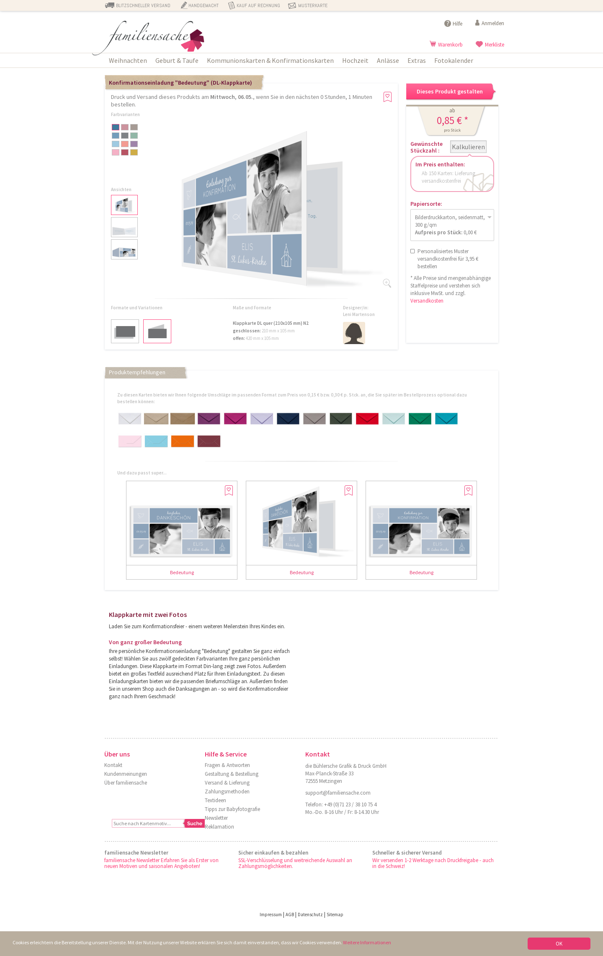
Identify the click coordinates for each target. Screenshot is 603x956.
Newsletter (216, 817)
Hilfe (457, 23)
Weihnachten (128, 60)
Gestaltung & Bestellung (231, 773)
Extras (416, 60)
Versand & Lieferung (227, 782)
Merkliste (494, 44)
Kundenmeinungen (125, 773)
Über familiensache (125, 782)
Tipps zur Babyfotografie (232, 809)
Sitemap (335, 914)
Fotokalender (453, 60)
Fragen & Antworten (227, 765)
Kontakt (113, 765)
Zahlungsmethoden (227, 791)
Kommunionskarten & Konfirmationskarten (270, 60)
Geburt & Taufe (176, 60)
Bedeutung (182, 572)
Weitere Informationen (382, 943)
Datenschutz (310, 914)
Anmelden (493, 23)
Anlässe (388, 60)
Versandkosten (426, 300)
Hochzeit (355, 60)
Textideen (215, 800)
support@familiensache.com (338, 792)
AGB (290, 914)
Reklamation (219, 826)
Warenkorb (450, 44)
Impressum (271, 914)
